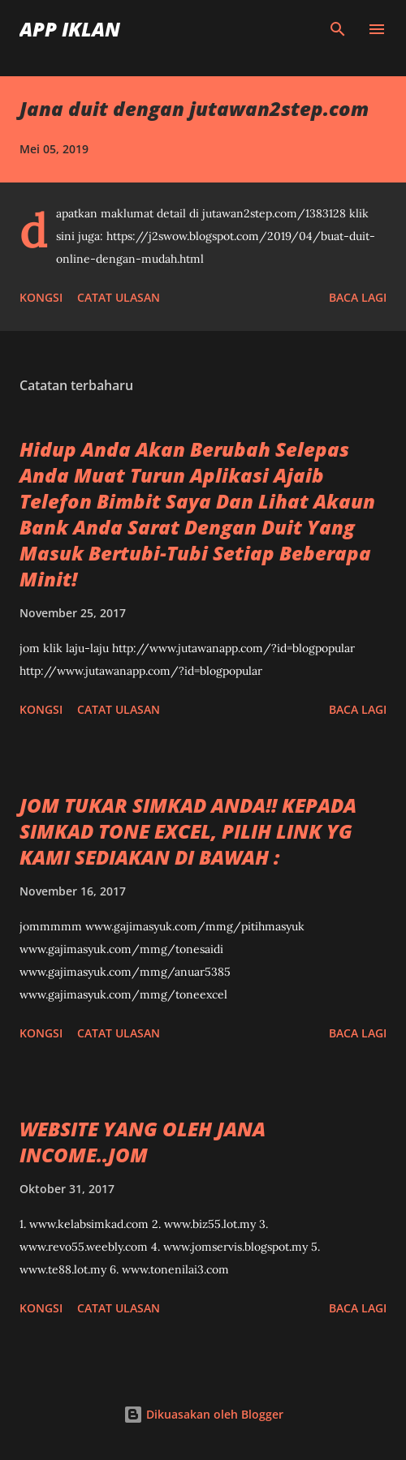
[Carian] (338, 29)
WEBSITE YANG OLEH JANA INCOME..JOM (142, 1141)
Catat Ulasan (118, 297)
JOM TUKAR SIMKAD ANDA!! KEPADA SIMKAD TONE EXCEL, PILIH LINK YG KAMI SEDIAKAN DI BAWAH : (187, 831)
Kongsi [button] (41, 297)
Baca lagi (358, 297)
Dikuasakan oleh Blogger (203, 1414)
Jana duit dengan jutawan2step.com (194, 108)
